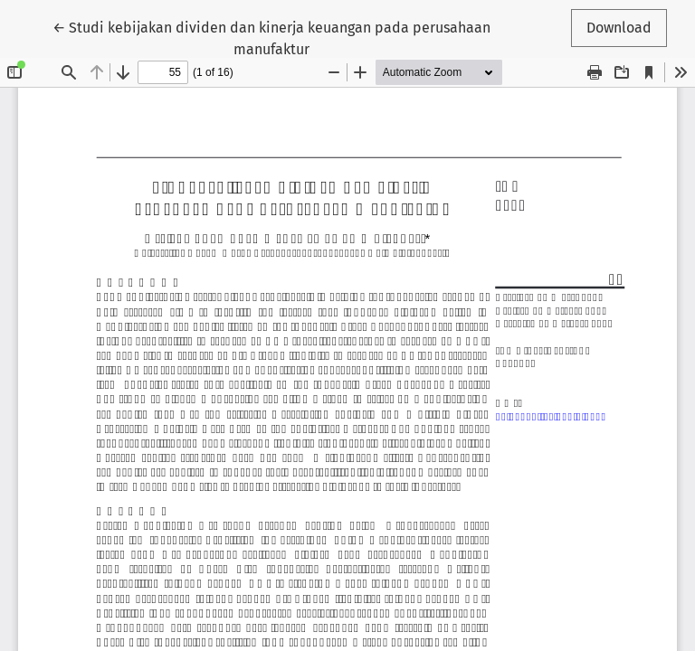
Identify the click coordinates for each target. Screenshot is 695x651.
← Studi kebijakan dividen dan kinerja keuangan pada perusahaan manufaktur (271, 37)
